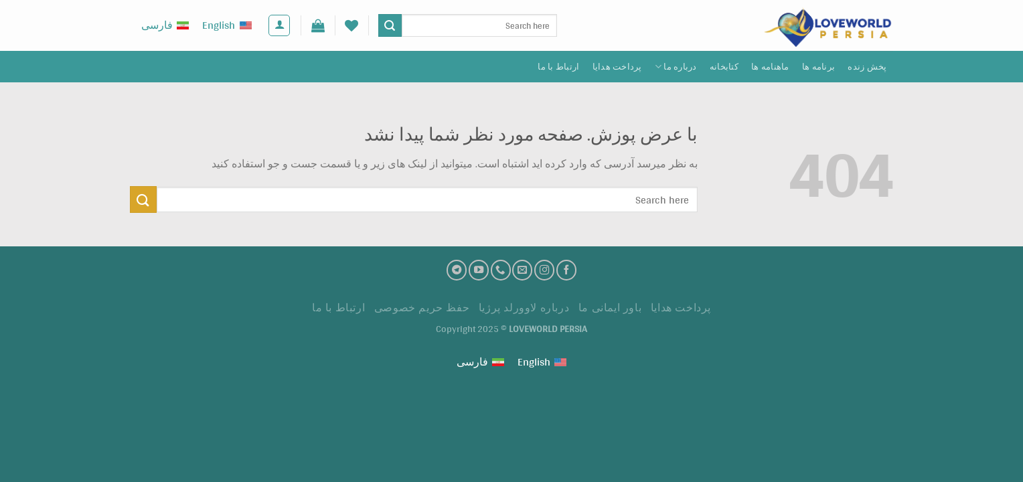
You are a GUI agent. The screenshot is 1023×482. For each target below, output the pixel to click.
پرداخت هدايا (617, 66)
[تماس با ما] (501, 270)
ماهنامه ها (770, 66)
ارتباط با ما (558, 66)
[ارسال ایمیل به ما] (522, 270)
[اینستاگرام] (544, 270)
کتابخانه (724, 66)
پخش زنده (867, 66)
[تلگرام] (457, 270)
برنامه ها (818, 66)
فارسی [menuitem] (157, 25)
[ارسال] (389, 25)
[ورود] (279, 25)
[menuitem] (226, 25)
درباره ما (676, 66)
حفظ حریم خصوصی (422, 307)
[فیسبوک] (566, 270)
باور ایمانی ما (610, 307)
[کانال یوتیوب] (479, 270)
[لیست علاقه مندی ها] (351, 25)
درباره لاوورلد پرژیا (524, 307)
